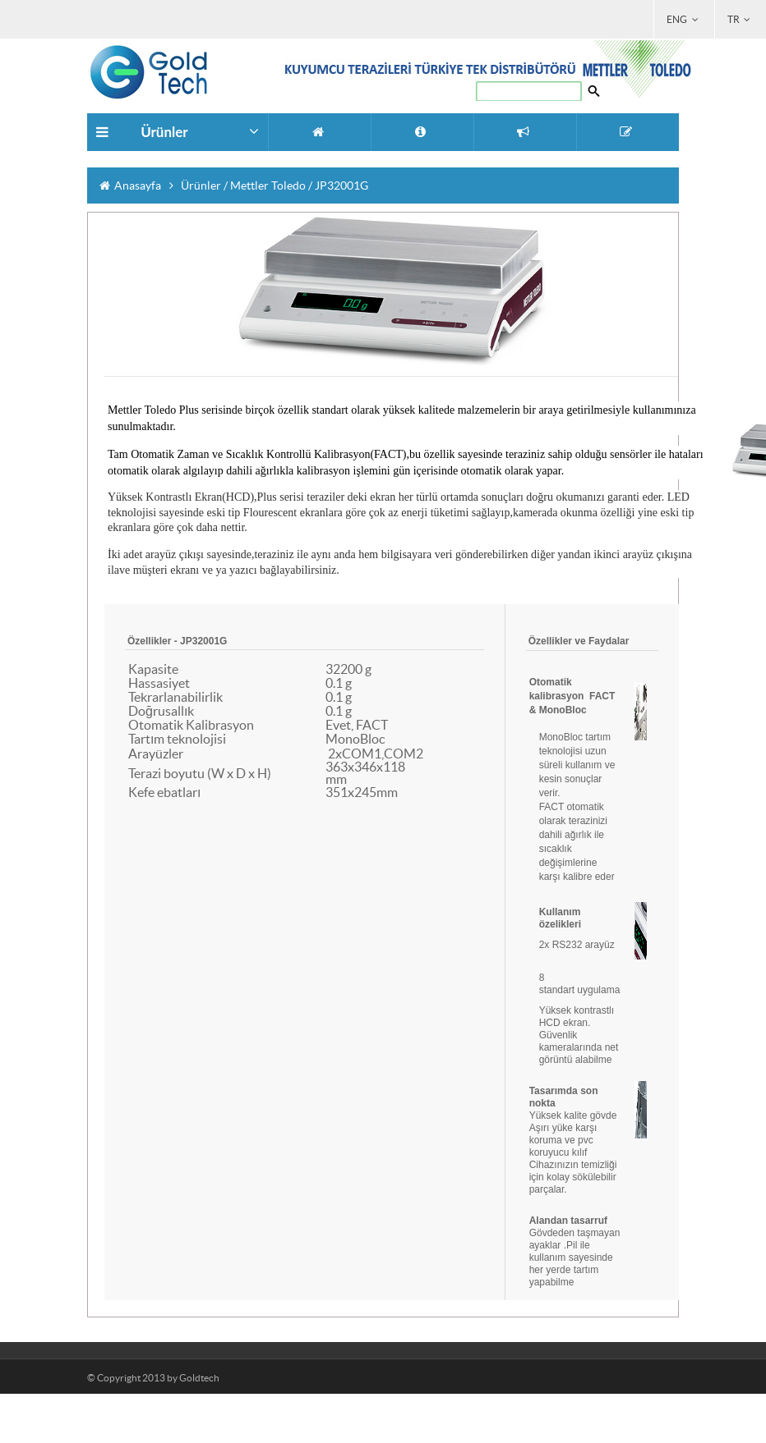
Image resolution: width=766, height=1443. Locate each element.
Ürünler (202, 185)
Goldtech (199, 1377)
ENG (684, 19)
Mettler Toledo (269, 185)
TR (740, 19)
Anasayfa (130, 185)
